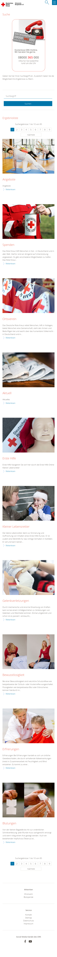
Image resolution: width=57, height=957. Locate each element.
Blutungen (9, 823)
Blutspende (28, 897)
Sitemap (28, 917)
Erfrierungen (10, 749)
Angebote (8, 179)
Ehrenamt (28, 894)
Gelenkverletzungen (15, 601)
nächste (31, 134)
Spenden (8, 245)
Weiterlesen (10, 189)
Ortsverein (9, 319)
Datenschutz (28, 920)
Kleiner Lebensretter (16, 527)
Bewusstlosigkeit (13, 675)
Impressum (28, 923)
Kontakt (28, 914)
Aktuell (6, 393)
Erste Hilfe (9, 458)
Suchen (28, 103)
